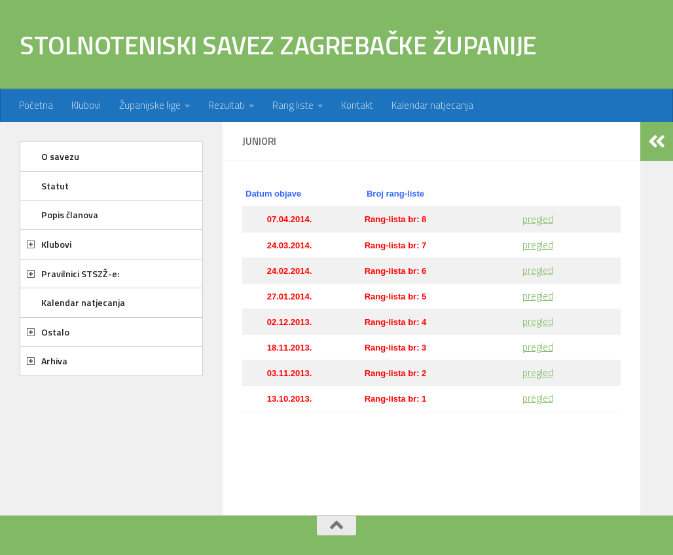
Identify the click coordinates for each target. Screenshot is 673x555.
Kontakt (357, 105)
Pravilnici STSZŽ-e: (80, 273)
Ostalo (55, 332)
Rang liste (293, 105)
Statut (55, 186)
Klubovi (86, 105)
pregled (537, 219)
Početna (36, 105)
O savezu (60, 156)
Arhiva (54, 361)
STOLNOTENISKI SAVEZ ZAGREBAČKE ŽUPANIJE (278, 44)
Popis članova (69, 214)
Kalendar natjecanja (432, 105)
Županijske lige (150, 105)
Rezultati (226, 105)
